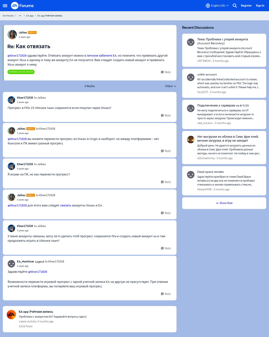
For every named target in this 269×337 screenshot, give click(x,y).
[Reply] (166, 72)
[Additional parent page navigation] (20, 15)
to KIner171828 (45, 128)
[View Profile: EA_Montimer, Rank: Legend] (11, 264)
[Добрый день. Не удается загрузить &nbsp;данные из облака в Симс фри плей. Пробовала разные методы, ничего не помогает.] (229, 149)
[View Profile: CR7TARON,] (190, 42)
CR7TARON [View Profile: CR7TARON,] (204, 61)
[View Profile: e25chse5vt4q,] (190, 139)
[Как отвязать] (28, 37)
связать (65, 205)
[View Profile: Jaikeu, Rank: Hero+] (12, 34)
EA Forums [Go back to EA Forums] (8, 15)
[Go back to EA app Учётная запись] (53, 312)
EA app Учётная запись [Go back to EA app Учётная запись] (50, 15)
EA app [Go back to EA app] (29, 15)
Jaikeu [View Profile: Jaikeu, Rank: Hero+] (23, 32)
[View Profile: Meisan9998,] (190, 174)
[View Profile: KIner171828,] (11, 100)
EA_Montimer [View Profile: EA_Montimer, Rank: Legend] (25, 261)
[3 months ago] (220, 61)
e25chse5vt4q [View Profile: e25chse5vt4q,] (205, 158)
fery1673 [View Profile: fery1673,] (202, 92)
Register (246, 5)
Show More (224, 203)
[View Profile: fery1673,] (190, 77)
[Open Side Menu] (5, 5)
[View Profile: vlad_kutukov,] (190, 108)
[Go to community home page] (22, 5)
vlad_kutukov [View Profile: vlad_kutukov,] (205, 123)
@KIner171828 (17, 56)
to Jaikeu (40, 97)
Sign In (260, 5)
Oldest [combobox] (171, 86)
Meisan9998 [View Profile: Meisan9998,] (204, 189)
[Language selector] (217, 5)
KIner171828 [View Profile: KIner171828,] (25, 97)
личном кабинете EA (102, 56)
